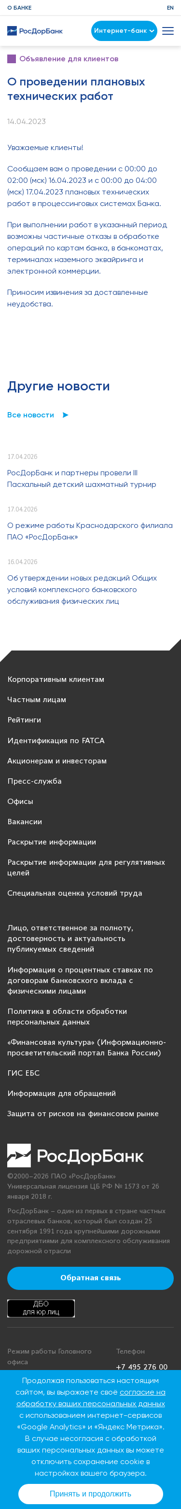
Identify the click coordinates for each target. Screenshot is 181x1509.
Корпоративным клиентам (55, 680)
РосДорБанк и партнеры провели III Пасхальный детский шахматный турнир (81, 478)
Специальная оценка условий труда (74, 893)
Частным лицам (36, 700)
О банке (19, 7)
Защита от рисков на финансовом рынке (83, 1114)
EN (170, 7)
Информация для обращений (61, 1094)
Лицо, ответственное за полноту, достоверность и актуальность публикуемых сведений (70, 939)
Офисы (20, 802)
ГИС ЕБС (23, 1073)
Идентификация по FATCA (56, 741)
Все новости (30, 414)
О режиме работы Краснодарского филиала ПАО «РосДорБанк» (90, 531)
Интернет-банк (124, 31)
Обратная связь (90, 1278)
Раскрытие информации (51, 842)
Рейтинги (24, 720)
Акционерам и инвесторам (57, 761)
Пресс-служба (34, 781)
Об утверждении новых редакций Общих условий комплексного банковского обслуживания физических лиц (82, 589)
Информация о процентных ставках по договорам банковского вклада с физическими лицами (80, 981)
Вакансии (24, 822)
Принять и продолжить (90, 1494)
